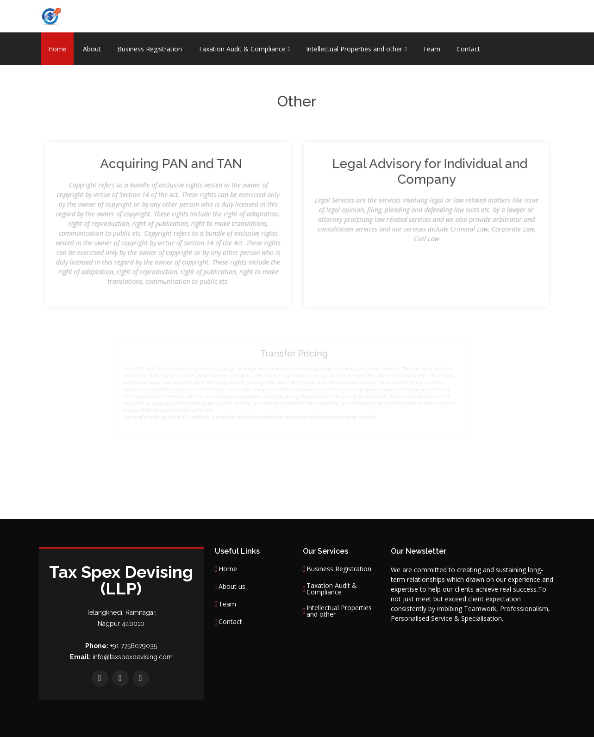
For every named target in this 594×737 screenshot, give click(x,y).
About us (232, 586)
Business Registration (149, 48)
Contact (468, 48)
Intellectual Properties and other (339, 611)
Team (431, 48)
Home (57, 48)
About (92, 48)
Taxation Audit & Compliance (331, 588)
